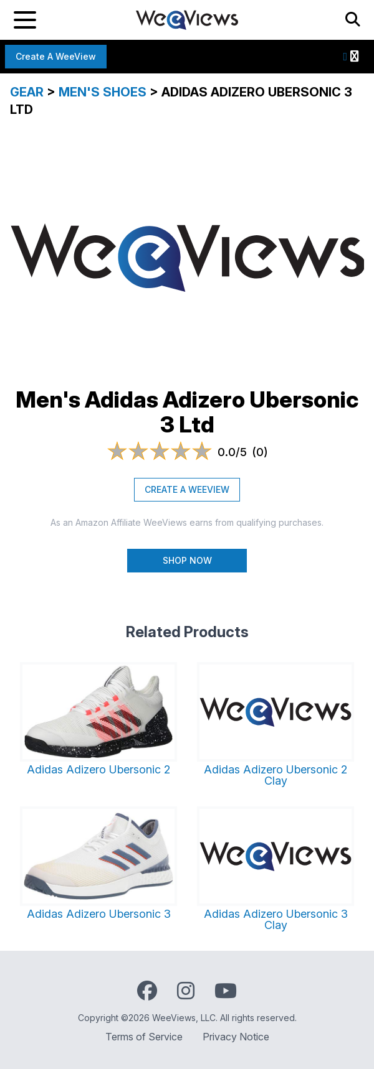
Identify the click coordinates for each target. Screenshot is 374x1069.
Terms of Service (144, 1036)
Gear (27, 92)
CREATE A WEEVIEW (187, 489)
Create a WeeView (56, 56)
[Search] (353, 20)
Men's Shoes (102, 92)
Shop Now (187, 560)
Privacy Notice (236, 1036)
